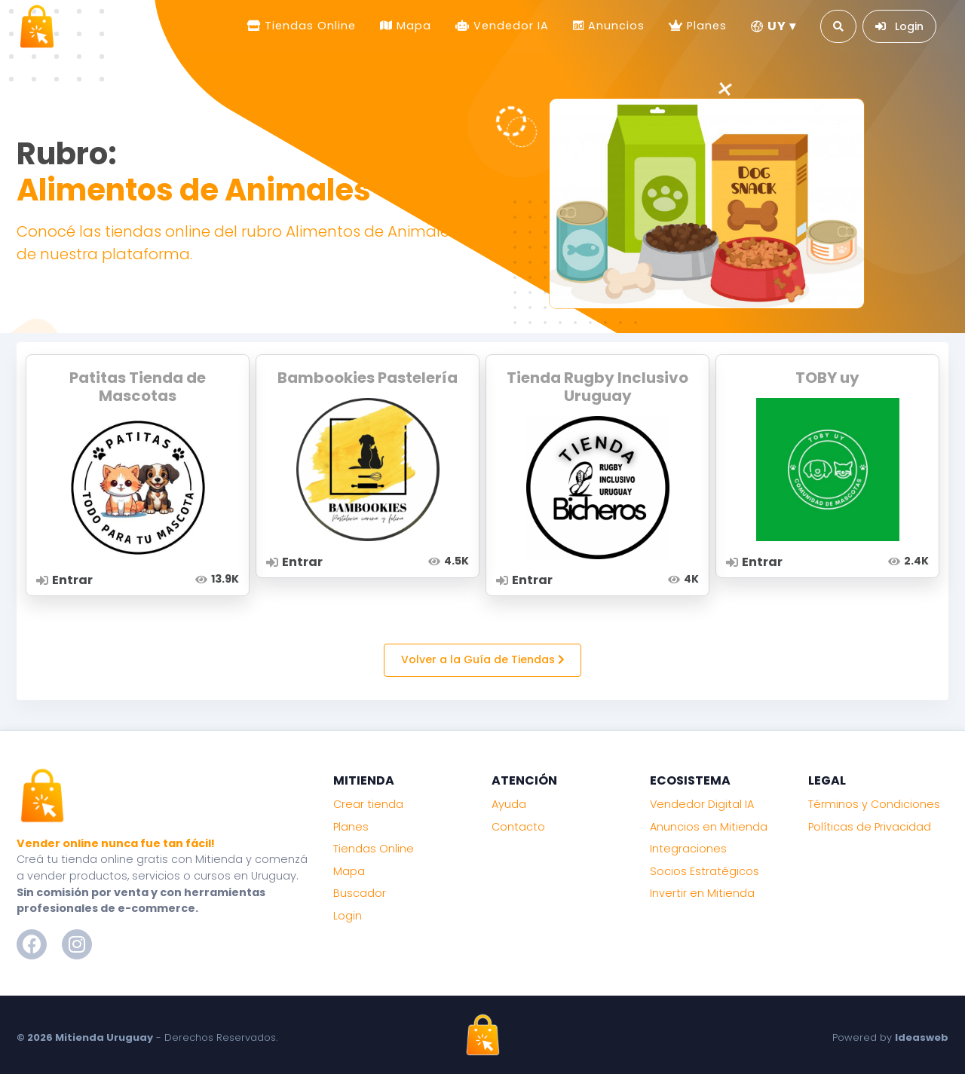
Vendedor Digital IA (702, 804)
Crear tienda (368, 804)
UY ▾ (773, 26)
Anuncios (614, 25)
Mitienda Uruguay (104, 1037)
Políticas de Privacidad (869, 826)
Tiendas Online (308, 25)
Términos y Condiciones (874, 804)
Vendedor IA (509, 25)
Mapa (412, 25)
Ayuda (509, 804)
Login (347, 915)
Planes (705, 25)
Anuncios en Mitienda (708, 826)
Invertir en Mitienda (702, 893)
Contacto (518, 826)
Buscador (359, 893)
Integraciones (688, 848)
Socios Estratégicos (704, 871)
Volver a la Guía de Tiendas (483, 659)
